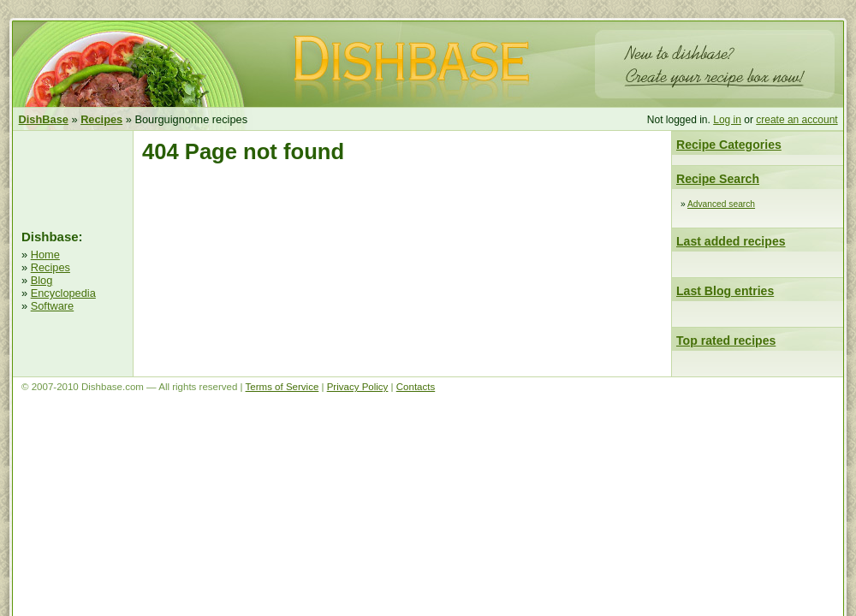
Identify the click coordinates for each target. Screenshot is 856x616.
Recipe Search (717, 179)
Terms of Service (282, 387)
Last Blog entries (725, 291)
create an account (796, 120)
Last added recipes (731, 241)
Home (45, 254)
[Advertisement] (72, 177)
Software (52, 305)
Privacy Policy (358, 387)
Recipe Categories (729, 144)
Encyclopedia (63, 293)
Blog (42, 280)
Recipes (50, 267)
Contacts (415, 387)
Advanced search (721, 204)
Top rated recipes (726, 340)
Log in (727, 120)
